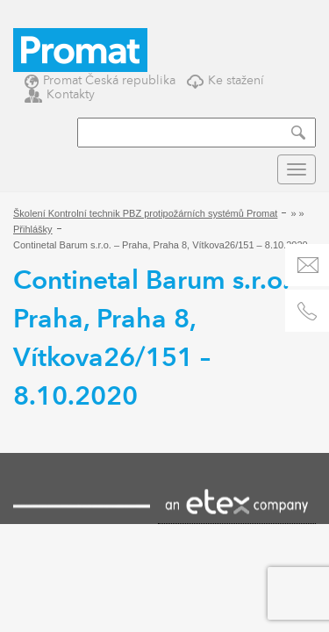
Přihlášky (33, 229)
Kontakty (60, 94)
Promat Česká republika (100, 80)
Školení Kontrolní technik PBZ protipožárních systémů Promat (145, 213)
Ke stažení (225, 80)
